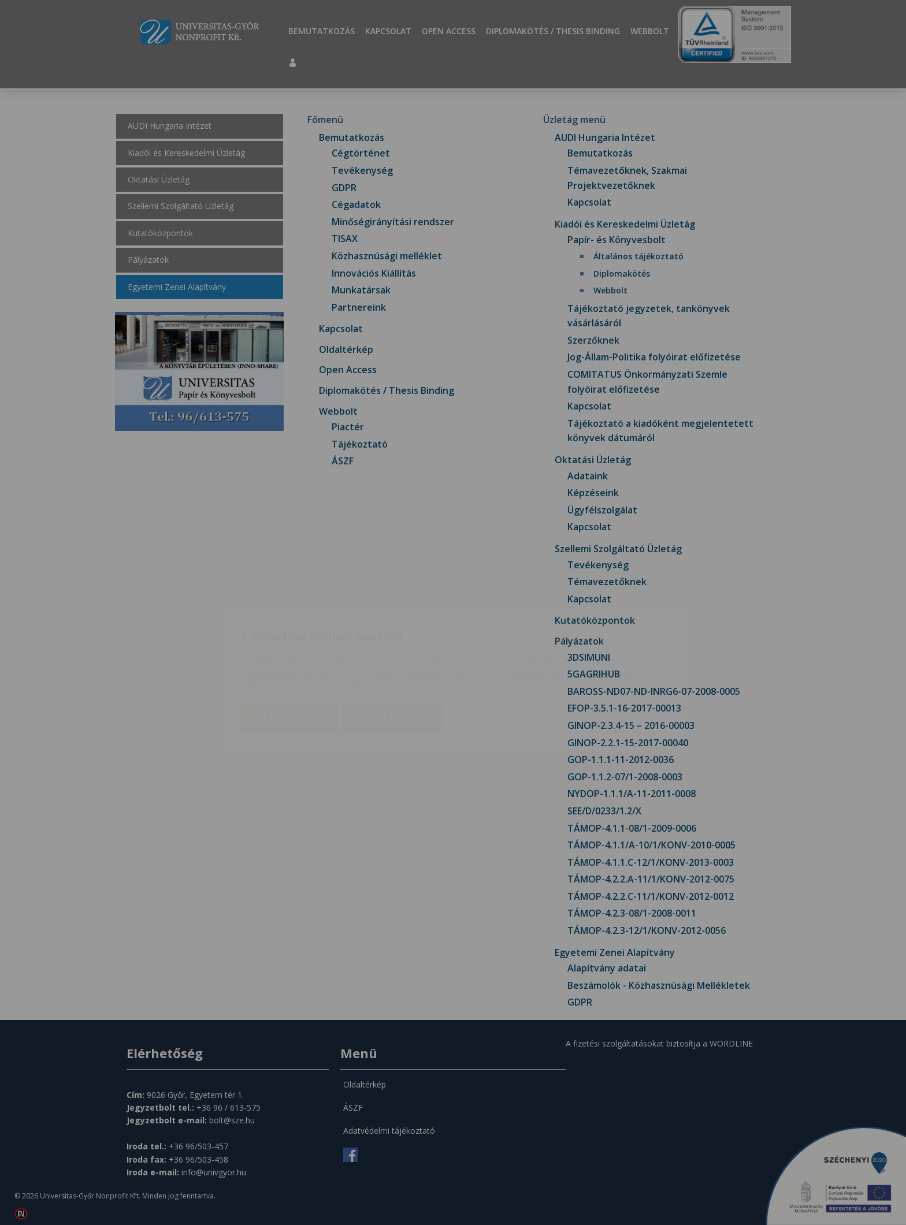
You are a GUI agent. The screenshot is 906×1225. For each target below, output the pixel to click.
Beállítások (392, 650)
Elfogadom (290, 650)
